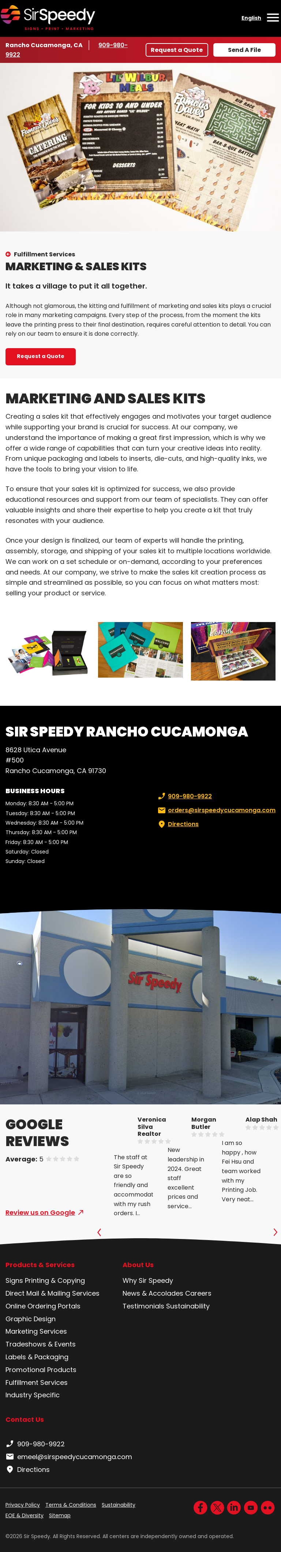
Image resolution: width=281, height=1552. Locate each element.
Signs (14, 1280)
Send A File (244, 50)
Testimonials (143, 1306)
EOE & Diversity (24, 1515)
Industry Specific (32, 1395)
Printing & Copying (55, 1280)
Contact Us (24, 1419)
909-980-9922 (184, 796)
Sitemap (60, 1515)
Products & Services (40, 1265)
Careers (198, 1293)
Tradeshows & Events (40, 1344)
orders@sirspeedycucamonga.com (216, 810)
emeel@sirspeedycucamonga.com (68, 1457)
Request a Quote (177, 50)
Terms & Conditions (70, 1504)
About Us (138, 1265)
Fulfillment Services (44, 254)
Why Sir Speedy (148, 1280)
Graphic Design (30, 1318)
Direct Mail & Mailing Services (52, 1293)
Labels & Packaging (36, 1356)
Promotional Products (40, 1369)
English (251, 18)
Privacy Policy (22, 1504)
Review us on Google (40, 1212)
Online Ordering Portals (42, 1306)
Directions (177, 824)
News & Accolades (153, 1293)
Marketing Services (36, 1331)
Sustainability (188, 1306)
